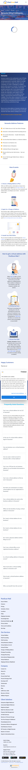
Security (3, 673)
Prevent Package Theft (6, 678)
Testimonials (4, 683)
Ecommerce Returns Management (9, 724)
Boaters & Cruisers (5, 731)
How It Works (4, 601)
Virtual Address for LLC (6, 645)
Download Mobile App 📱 (7, 621)
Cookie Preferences (4, 762)
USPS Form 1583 (5, 690)
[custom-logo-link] (10, 2)
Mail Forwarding (5, 637)
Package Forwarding (6, 652)
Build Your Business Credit (7, 709)
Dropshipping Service (6, 721)
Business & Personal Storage (7, 717)
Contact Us (3, 668)
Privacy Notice (4, 623)
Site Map (3, 628)
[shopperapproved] (14, 766)
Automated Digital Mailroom (7, 704)
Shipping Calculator (5, 616)
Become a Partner (5, 693)
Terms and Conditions (6, 625)
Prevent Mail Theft (5, 676)
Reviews (3, 685)
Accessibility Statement (19, 762)
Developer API (4, 681)
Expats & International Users (7, 734)
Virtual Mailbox (4, 635)
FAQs (2, 613)
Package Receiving (5, 654)
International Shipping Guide (7, 657)
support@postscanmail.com (9, 746)
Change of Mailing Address (7, 649)
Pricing (2, 606)
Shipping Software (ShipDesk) (8, 661)
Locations (3, 611)
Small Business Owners (6, 726)
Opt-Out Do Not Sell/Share (17, 393)
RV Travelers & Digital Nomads (8, 729)
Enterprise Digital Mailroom (7, 702)
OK (14, 397)
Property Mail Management (7, 712)
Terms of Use (11, 762)
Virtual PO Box (4, 647)
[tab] (14, 411)
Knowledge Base (5, 618)
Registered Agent (5, 707)
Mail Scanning (4, 640)
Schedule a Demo (5, 608)
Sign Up (12, 276)
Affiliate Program (5, 695)
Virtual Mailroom (5, 659)
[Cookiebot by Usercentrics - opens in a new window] (20, 372)
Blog (2, 688)
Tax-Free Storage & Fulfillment (8, 719)
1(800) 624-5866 (7, 742)
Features (3, 604)
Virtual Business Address (7, 642)
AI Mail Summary (5, 714)
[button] (14, 411)
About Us (3, 671)
